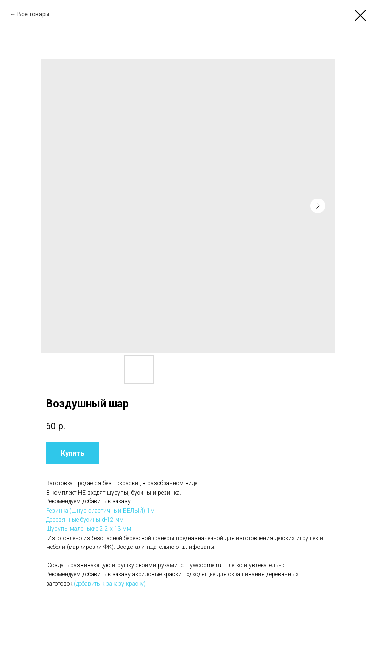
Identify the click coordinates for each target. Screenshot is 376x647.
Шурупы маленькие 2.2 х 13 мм (88, 528)
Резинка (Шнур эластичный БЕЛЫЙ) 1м (100, 510)
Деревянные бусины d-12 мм (85, 519)
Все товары (33, 14)
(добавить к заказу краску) (110, 583)
